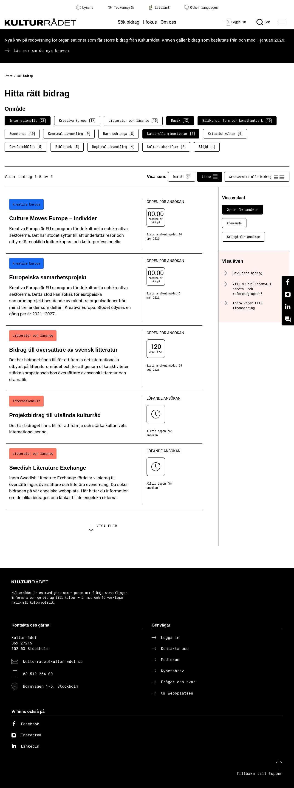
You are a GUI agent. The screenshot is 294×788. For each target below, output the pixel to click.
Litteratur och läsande (133, 120)
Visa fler (106, 525)
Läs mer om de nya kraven (41, 50)
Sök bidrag (128, 22)
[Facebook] (288, 282)
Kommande (234, 223)
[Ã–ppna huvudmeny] (282, 22)
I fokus (150, 22)
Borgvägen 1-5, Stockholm (50, 686)
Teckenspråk (121, 7)
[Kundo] (288, 319)
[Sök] (263, 22)
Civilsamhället (25, 146)
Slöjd (207, 146)
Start (9, 76)
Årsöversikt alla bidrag (257, 176)
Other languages (201, 7)
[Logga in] (234, 22)
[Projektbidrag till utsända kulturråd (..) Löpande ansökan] (104, 417)
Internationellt (27, 120)
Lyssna (84, 7)
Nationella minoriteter (171, 133)
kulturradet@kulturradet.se (53, 661)
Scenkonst (22, 133)
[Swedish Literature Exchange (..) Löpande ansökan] (104, 476)
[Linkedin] (288, 307)
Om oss (168, 22)
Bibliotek (67, 146)
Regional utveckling (113, 146)
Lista (210, 176)
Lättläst (159, 7)
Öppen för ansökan (242, 209)
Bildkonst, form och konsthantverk (237, 120)
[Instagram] (288, 294)
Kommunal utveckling (69, 133)
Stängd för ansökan (243, 236)
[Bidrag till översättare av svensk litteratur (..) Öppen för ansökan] (104, 358)
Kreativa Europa (77, 120)
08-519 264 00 (38, 674)
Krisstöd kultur (225, 133)
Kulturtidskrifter (166, 146)
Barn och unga (118, 133)
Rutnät (181, 176)
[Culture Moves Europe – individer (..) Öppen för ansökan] (104, 224)
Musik (180, 120)
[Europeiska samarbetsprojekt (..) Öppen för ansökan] (104, 290)
